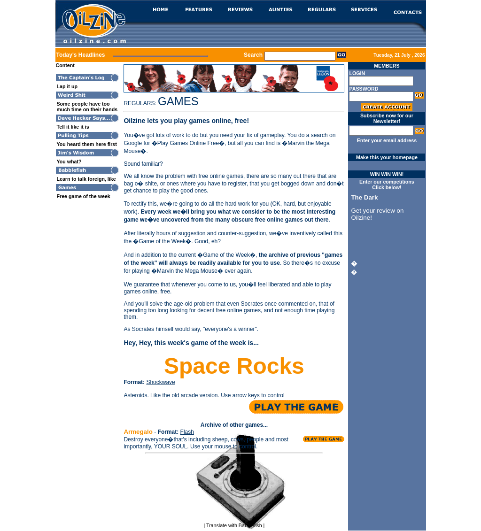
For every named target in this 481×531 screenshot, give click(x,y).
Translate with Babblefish (234, 525)
